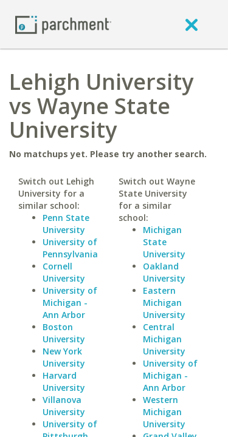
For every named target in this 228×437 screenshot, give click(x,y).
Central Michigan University (164, 339)
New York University (64, 357)
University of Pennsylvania (70, 248)
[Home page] (63, 24)
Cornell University (64, 272)
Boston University (64, 333)
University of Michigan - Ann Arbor (70, 302)
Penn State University (66, 223)
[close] (191, 24)
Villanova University (64, 406)
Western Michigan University (164, 412)
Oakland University (164, 272)
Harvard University (64, 381)
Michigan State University (164, 242)
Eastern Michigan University (164, 302)
